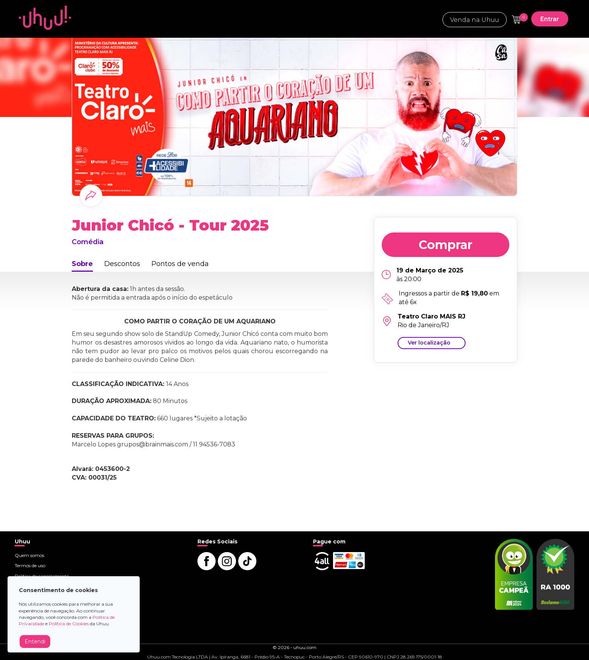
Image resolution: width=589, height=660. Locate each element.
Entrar (549, 19)
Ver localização (429, 342)
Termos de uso (30, 565)
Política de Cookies (69, 623)
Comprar (445, 244)
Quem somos (29, 555)
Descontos (122, 264)
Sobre (82, 264)
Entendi (35, 641)
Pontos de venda (180, 264)
